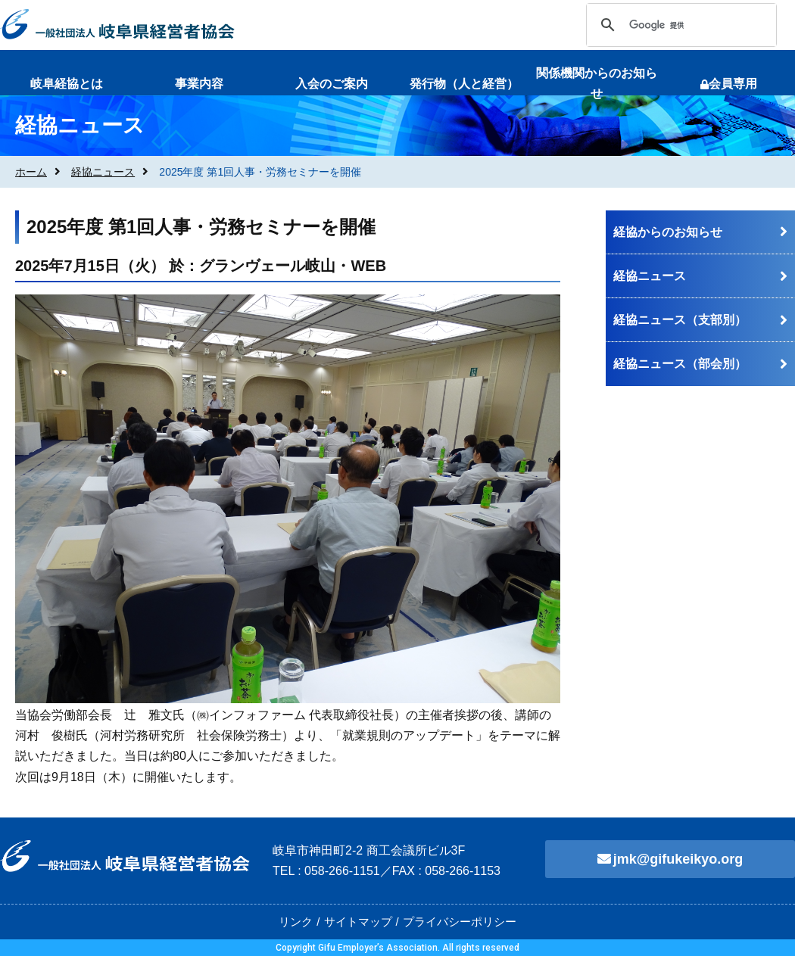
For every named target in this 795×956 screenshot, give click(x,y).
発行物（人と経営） (464, 83)
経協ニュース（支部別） (680, 319)
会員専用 (728, 83)
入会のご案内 (331, 83)
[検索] (679, 25)
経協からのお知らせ (667, 232)
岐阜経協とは (66, 83)
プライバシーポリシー (459, 921)
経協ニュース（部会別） (680, 363)
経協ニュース (103, 172)
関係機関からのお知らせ (596, 83)
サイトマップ (358, 921)
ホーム (31, 172)
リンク (296, 921)
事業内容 (199, 83)
